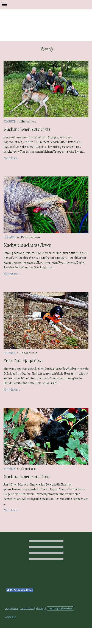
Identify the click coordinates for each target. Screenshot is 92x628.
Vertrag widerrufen (60, 608)
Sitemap (40, 608)
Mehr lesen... (12, 158)
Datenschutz (27, 608)
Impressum (11, 608)
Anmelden (10, 616)
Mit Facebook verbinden (20, 590)
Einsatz (9, 121)
